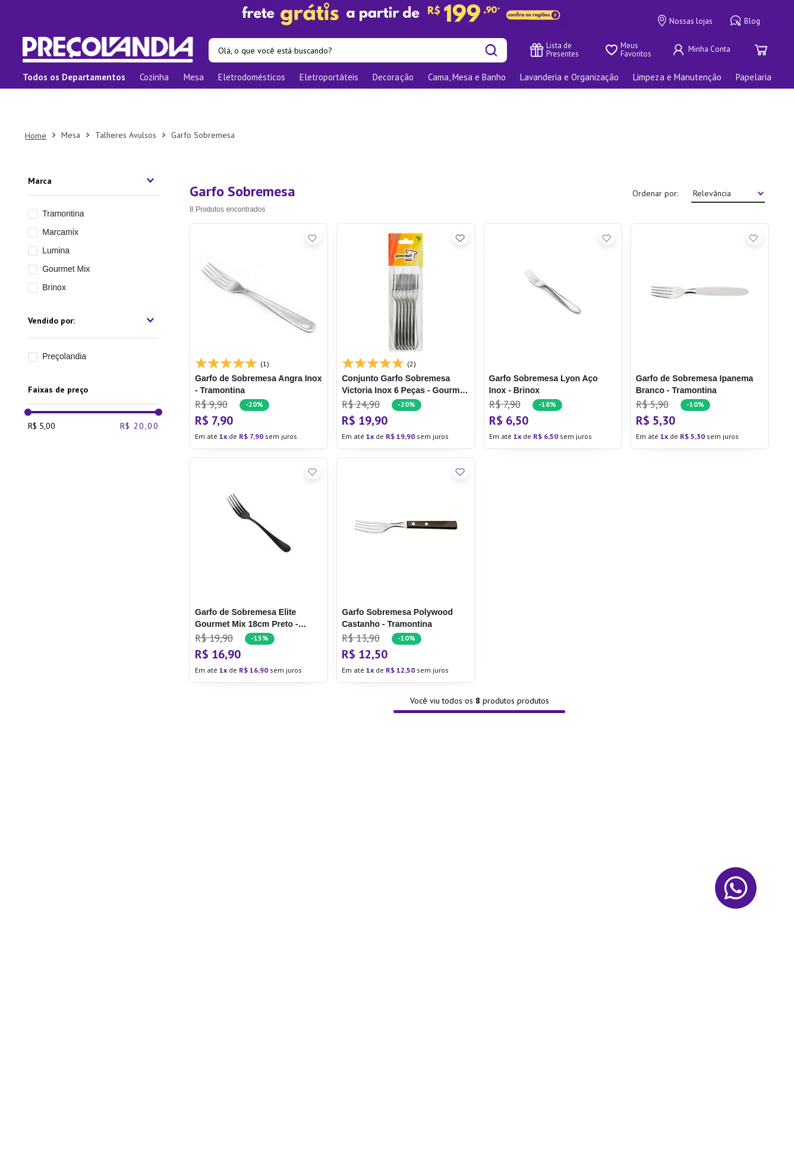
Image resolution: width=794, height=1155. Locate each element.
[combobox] (358, 50)
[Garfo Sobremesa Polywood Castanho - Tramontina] (405, 536)
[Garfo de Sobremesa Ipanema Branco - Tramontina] (699, 302)
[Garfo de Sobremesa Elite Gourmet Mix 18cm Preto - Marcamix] (258, 536)
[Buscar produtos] (491, 50)
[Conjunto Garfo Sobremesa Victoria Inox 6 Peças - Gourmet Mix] (405, 302)
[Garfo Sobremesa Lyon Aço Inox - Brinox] (553, 302)
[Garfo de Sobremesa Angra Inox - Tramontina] (258, 302)
